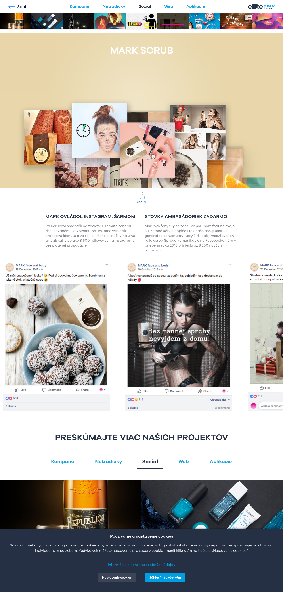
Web (168, 6)
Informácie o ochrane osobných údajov (141, 564)
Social (145, 6)
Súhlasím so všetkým (165, 577)
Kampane (79, 6)
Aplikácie (195, 6)
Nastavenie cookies (117, 577)
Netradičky (114, 6)
